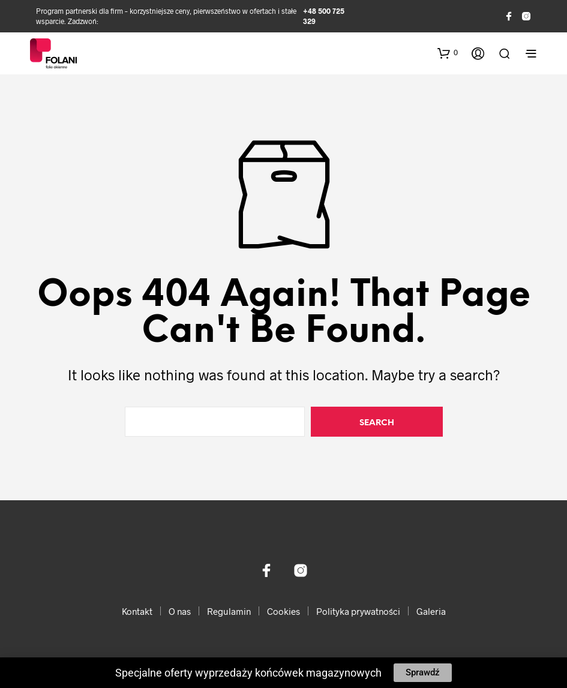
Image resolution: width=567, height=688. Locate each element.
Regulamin (229, 611)
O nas (180, 611)
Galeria (431, 611)
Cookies (283, 611)
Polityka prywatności (358, 611)
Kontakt (137, 611)
